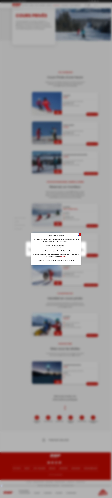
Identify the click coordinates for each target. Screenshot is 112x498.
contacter (62, 256)
